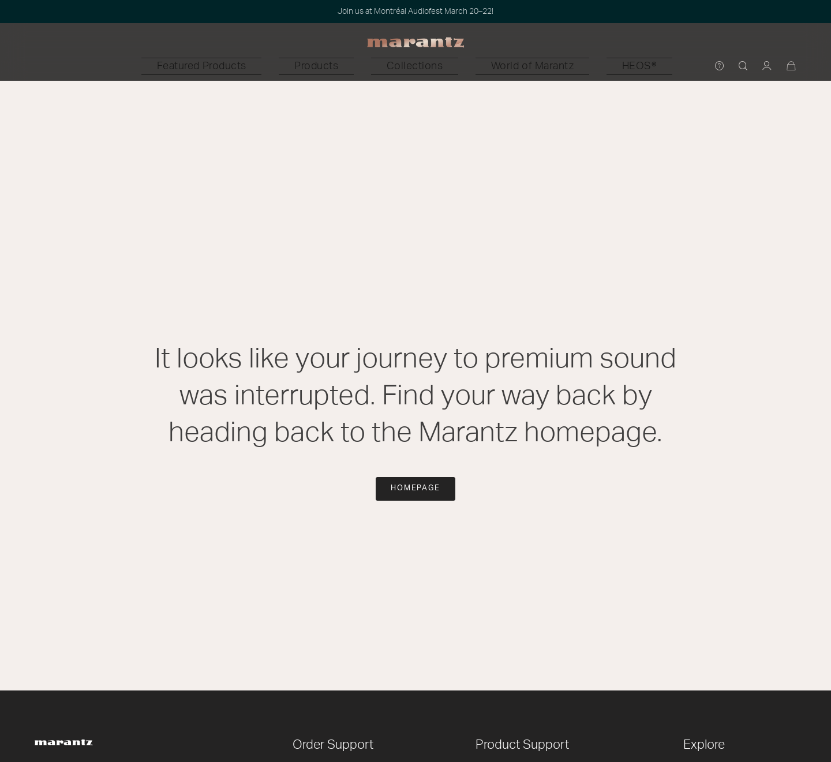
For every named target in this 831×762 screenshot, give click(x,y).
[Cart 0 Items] (791, 66)
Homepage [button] (416, 488)
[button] (283, 66)
